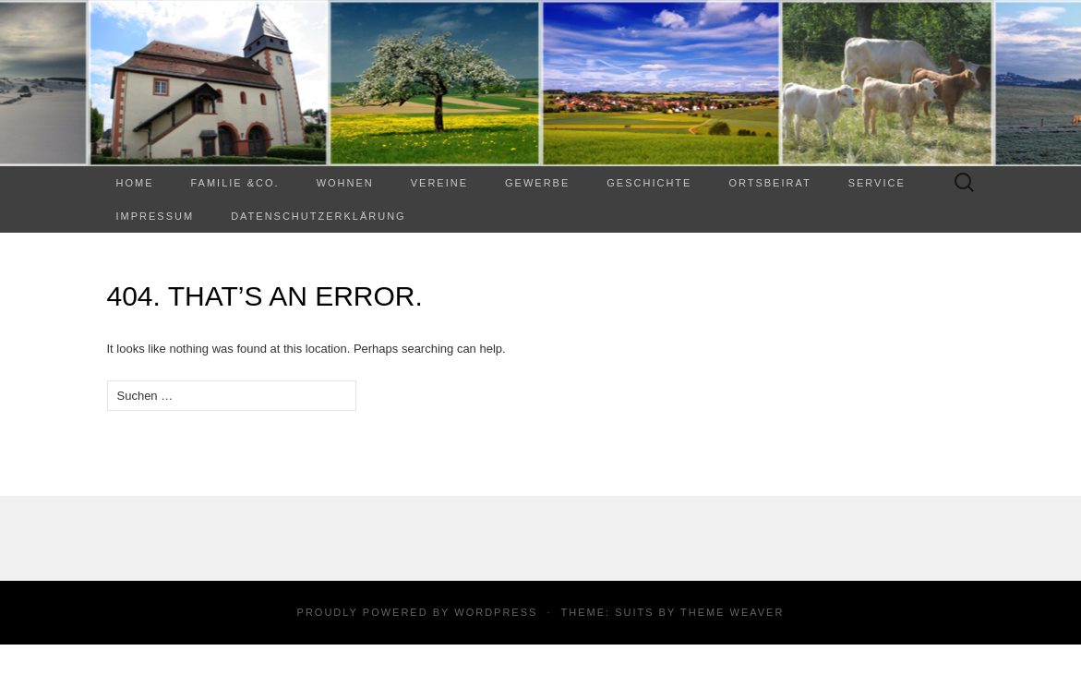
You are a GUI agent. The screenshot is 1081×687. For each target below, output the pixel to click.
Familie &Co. (235, 182)
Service (877, 182)
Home (135, 182)
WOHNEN (345, 182)
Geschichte (649, 182)
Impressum (155, 216)
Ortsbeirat (769, 182)
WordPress (495, 612)
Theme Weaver (732, 612)
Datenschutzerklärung (318, 216)
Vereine (439, 182)
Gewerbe (537, 182)
